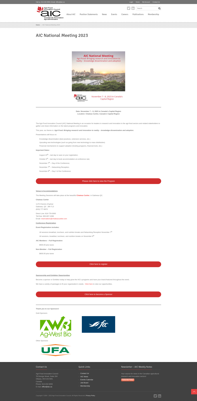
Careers (124, 14)
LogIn (131, 2)
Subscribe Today (127, 380)
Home (138, 2)
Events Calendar (86, 380)
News (104, 14)
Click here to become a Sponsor (98, 294)
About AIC (70, 14)
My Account (146, 2)
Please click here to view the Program (98, 181)
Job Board (84, 383)
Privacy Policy (90, 395)
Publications (138, 14)
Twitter (128, 8)
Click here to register (98, 264)
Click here (89, 284)
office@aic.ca (60, 2)
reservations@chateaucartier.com (54, 219)
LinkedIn (133, 8)
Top (194, 391)
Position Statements (89, 14)
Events (114, 14)
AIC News (84, 377)
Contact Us (156, 2)
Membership (153, 14)
